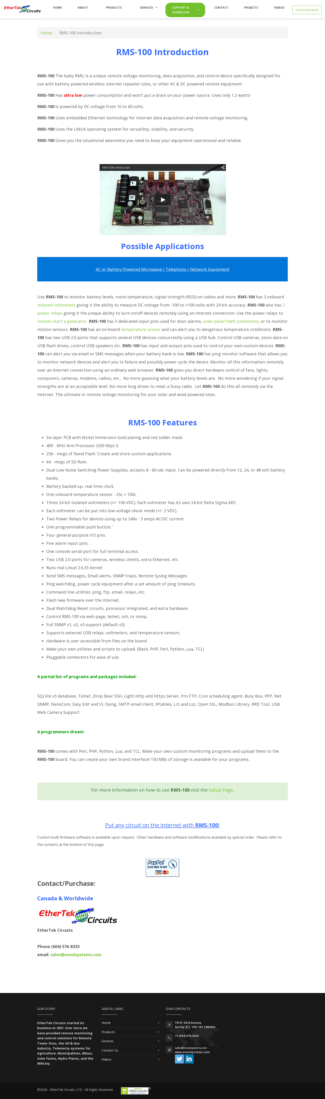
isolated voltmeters (56, 305)
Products (114, 7)
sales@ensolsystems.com (76, 954)
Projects (251, 7)
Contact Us (110, 1050)
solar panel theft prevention (230, 321)
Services (146, 7)
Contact (221, 7)
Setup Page (221, 790)
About (83, 7)
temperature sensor (140, 329)
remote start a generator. (62, 321)
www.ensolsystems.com (192, 1052)
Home (57, 7)
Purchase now (307, 10)
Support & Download (180, 9)
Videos (279, 7)
